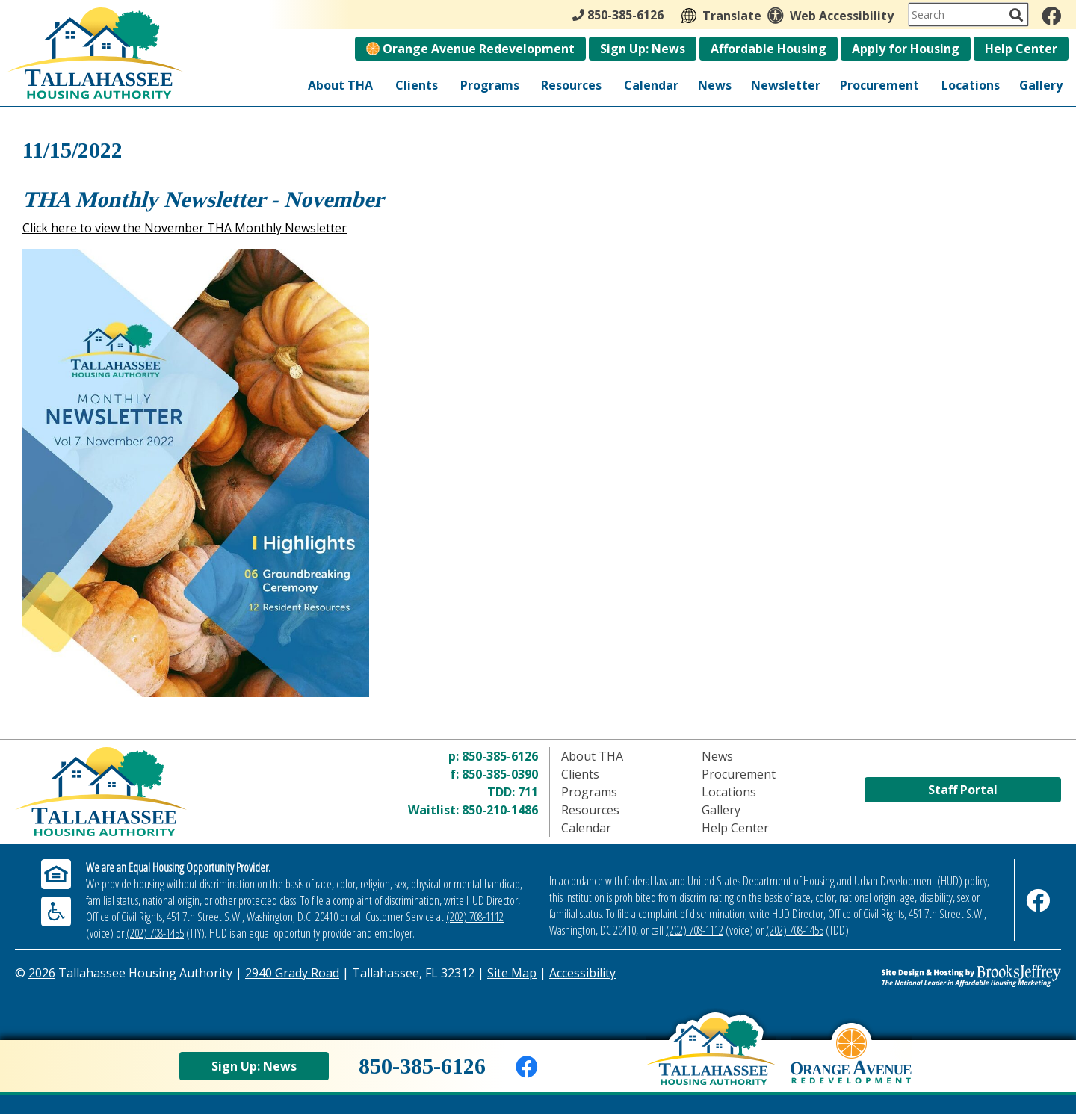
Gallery (1041, 85)
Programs (489, 85)
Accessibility (582, 973)
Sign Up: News (642, 48)
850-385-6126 (500, 756)
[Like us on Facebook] (1051, 15)
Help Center (1021, 48)
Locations (971, 85)
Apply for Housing (905, 48)
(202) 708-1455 (155, 933)
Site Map (512, 973)
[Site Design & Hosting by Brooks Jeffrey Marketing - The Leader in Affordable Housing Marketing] (930, 976)
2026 (41, 973)
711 (528, 792)
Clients (416, 85)
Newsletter (785, 85)
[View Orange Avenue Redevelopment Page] (851, 1067)
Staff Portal (963, 790)
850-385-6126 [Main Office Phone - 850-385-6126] (618, 15)
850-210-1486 (500, 810)
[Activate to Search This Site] (1016, 15)
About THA (340, 85)
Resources (571, 85)
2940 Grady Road (292, 973)
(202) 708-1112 (475, 917)
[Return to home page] (145, 791)
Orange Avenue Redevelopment (470, 48)
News (715, 85)
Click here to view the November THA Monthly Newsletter (184, 228)
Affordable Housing (768, 48)
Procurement (879, 85)
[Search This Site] (968, 14)
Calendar (651, 85)
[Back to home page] (711, 1062)
